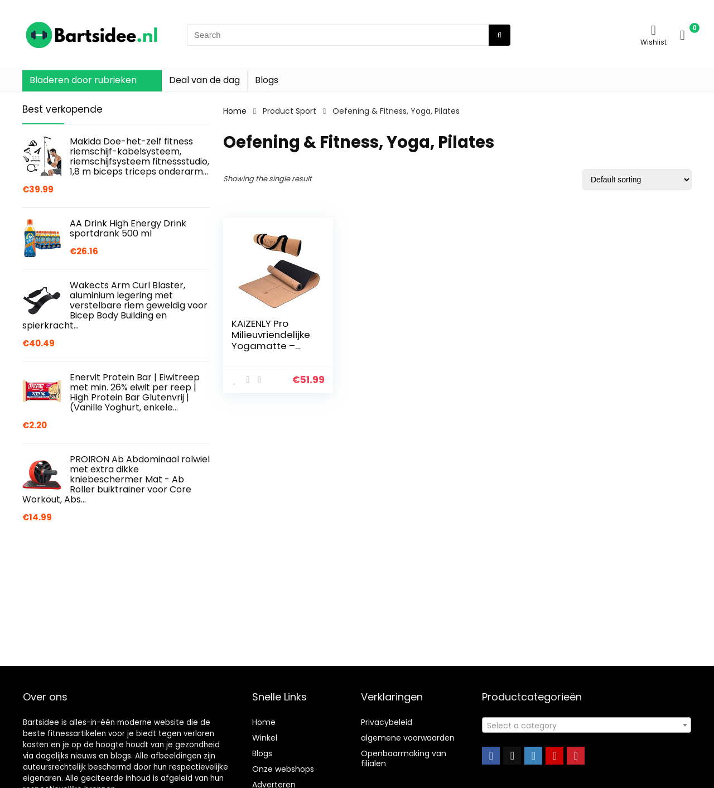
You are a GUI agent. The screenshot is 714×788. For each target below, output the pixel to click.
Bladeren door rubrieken (83, 80)
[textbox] (587, 725)
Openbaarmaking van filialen (403, 758)
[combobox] (586, 725)
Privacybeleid (386, 722)
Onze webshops (283, 769)
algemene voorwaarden (408, 737)
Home (235, 111)
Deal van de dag (204, 80)
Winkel (264, 737)
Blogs (266, 80)
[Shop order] (637, 179)
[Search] (499, 35)
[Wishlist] (653, 30)
